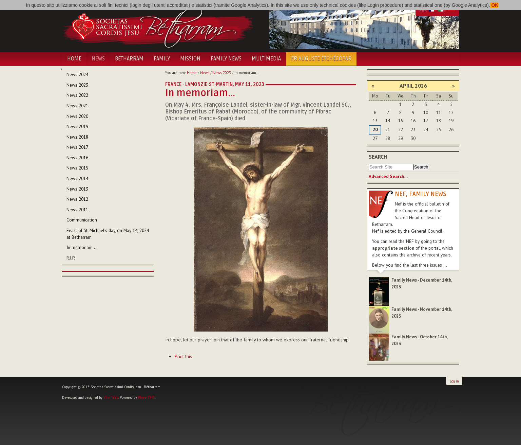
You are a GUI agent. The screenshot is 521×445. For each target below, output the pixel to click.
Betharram (129, 58)
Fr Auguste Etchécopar (321, 58)
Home (74, 58)
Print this (183, 356)
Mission (190, 58)
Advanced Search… (388, 176)
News (98, 58)
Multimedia (266, 58)
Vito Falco (110, 397)
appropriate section (393, 248)
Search (378, 156)
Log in (454, 381)
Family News (226, 58)
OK (494, 5)
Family (162, 58)
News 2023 (222, 72)
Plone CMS (146, 397)
